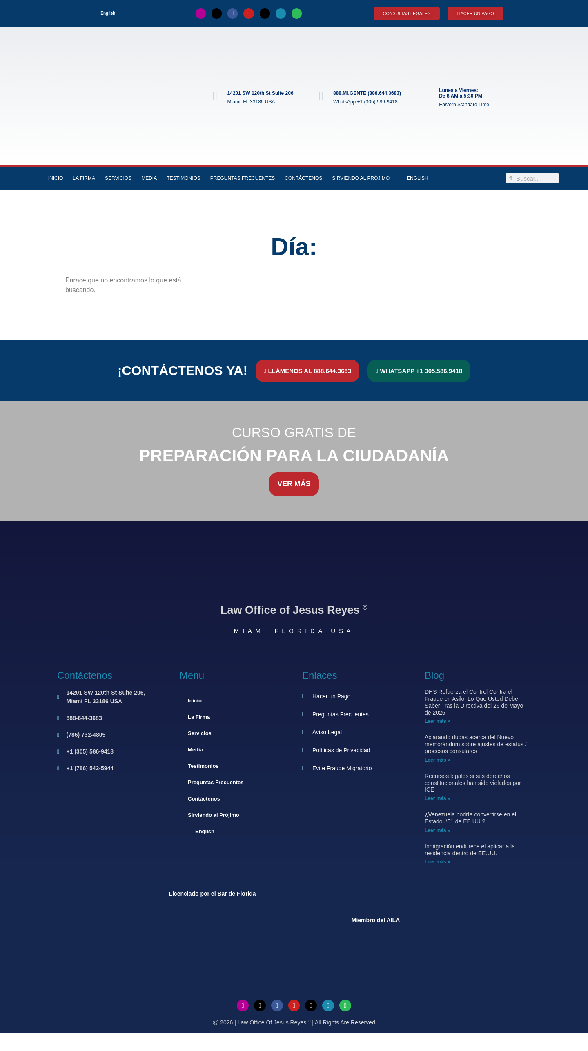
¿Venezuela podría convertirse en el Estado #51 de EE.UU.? (470, 818)
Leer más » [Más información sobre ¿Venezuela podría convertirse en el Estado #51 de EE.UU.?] (437, 830)
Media (149, 178)
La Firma (84, 178)
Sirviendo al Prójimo (361, 178)
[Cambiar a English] (104, 13)
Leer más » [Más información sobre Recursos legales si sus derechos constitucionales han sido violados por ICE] (437, 798)
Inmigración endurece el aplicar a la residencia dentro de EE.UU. (470, 849)
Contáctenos (303, 178)
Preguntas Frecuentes (242, 178)
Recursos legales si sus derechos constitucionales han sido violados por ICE (473, 783)
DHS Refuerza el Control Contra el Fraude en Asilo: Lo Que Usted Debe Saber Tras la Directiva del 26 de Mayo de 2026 (474, 702)
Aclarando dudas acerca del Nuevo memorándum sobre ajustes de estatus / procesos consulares (476, 744)
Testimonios (183, 178)
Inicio (55, 178)
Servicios (118, 178)
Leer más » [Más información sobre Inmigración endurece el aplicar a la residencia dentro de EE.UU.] (437, 862)
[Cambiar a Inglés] (294, 1042)
